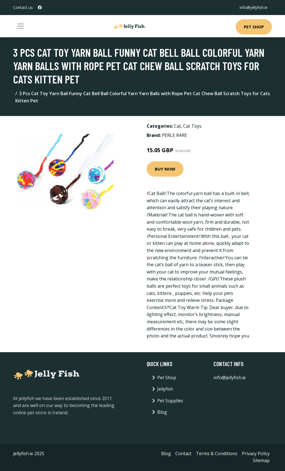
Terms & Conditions (216, 453)
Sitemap (261, 460)
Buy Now (165, 169)
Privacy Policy (256, 453)
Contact (183, 453)
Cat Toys (192, 126)
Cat (177, 126)
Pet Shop (254, 26)
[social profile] (40, 7)
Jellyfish (165, 389)
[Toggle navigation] (20, 26)
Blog (162, 412)
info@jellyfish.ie (253, 7)
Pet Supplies (170, 401)
